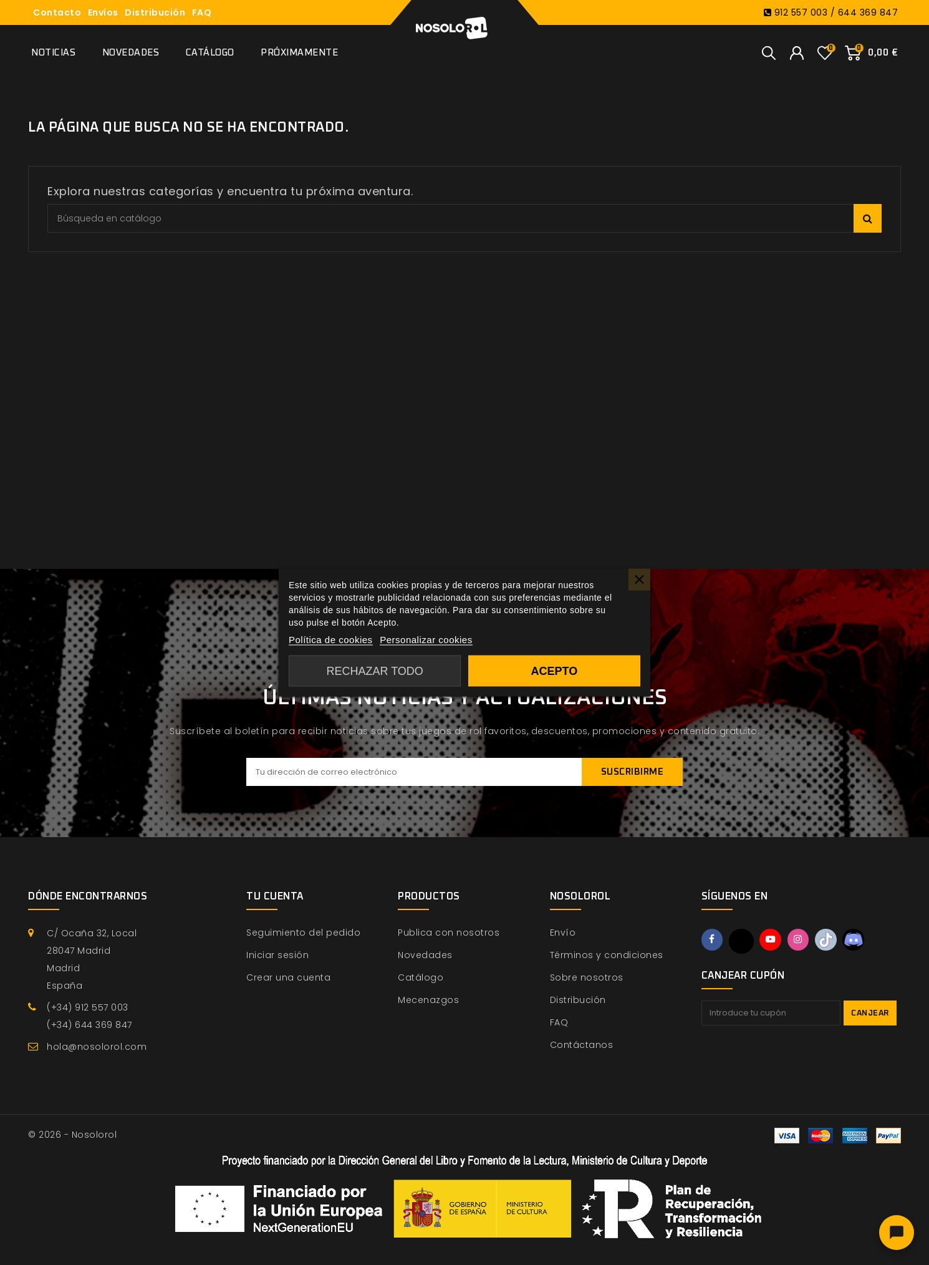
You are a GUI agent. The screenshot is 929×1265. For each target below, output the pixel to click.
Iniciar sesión (277, 955)
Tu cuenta (275, 896)
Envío (563, 932)
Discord (862, 940)
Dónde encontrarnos (87, 896)
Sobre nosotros (586, 977)
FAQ (202, 12)
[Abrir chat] (896, 1232)
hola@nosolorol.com (97, 1046)
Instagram (803, 940)
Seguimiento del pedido (303, 932)
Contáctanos (582, 1045)
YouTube (774, 940)
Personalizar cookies (426, 639)
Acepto (554, 671)
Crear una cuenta (288, 977)
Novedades (131, 52)
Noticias (53, 52)
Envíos (103, 12)
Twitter (743, 941)
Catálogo (210, 52)
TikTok (833, 940)
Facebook (713, 940)
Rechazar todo (375, 671)
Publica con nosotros (448, 932)
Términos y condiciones (606, 955)
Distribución (155, 12)
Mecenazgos (428, 1000)
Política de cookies (331, 639)
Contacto (57, 12)
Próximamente (299, 52)
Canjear (870, 1013)
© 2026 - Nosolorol (72, 1134)
